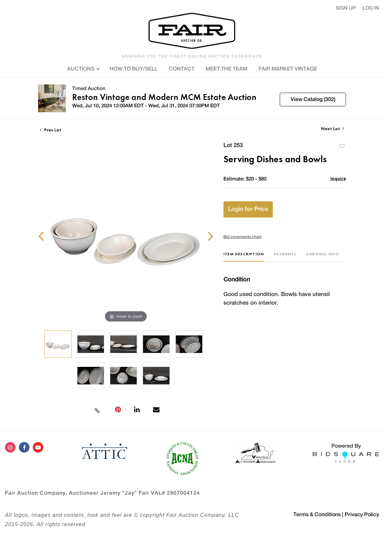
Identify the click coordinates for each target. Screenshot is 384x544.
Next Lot (332, 128)
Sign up (346, 8)
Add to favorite (342, 146)
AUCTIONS (82, 68)
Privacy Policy (362, 514)
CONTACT (181, 69)
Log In (370, 8)
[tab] (243, 256)
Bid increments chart (242, 237)
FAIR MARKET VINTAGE (288, 69)
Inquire (338, 178)
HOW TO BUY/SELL (134, 69)
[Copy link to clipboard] (97, 410)
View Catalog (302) (313, 99)
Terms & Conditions (317, 514)
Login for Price (248, 209)
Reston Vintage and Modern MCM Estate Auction (164, 97)
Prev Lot (50, 130)
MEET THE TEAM (226, 69)
